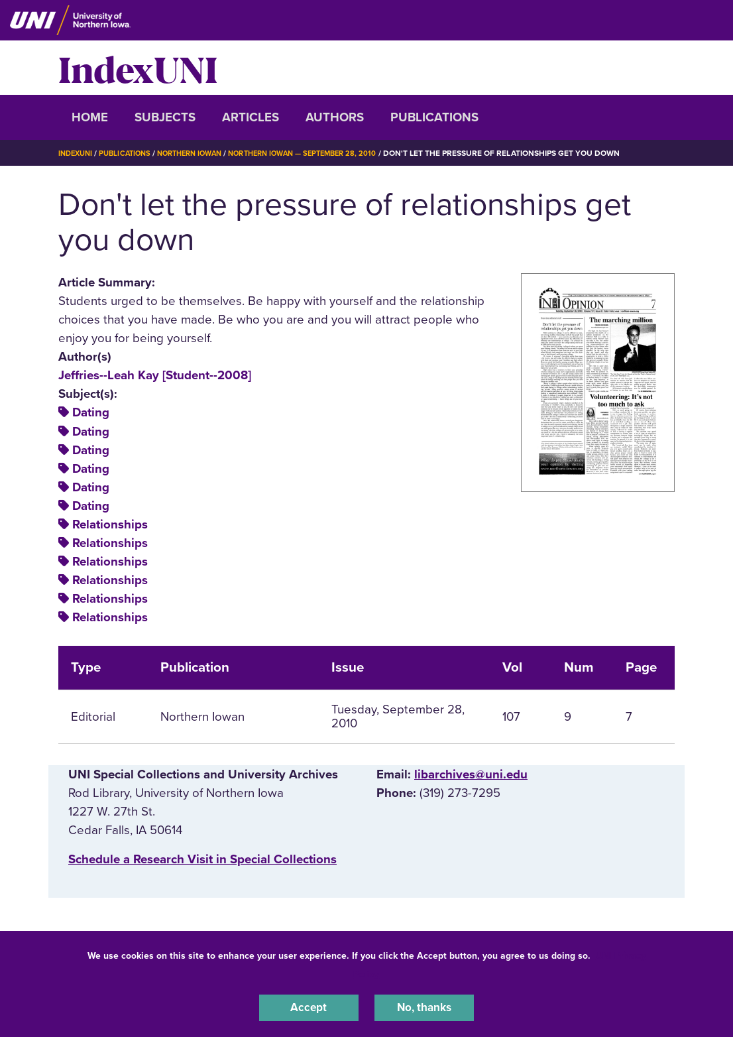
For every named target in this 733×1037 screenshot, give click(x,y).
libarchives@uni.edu (471, 774)
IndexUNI (137, 67)
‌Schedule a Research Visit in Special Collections (202, 859)
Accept (309, 1006)
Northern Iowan (201, 153)
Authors (335, 117)
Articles (250, 117)
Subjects (165, 117)
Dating (90, 412)
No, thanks (424, 1006)
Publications (434, 117)
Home (90, 117)
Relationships (110, 524)
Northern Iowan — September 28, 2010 (324, 153)
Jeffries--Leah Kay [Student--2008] (154, 375)
